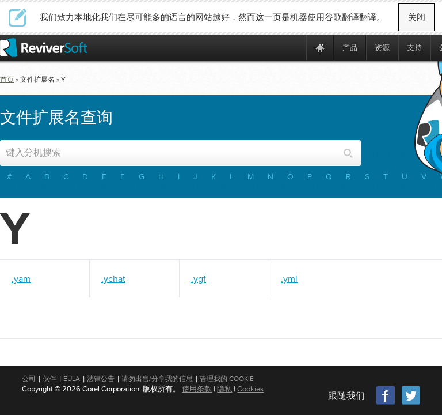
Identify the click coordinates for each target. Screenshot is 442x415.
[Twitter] (411, 403)
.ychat (113, 278)
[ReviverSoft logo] (43, 47)
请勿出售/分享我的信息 (157, 379)
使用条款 (197, 388)
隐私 (224, 388)
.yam (21, 278)
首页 (7, 80)
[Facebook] (386, 403)
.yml (289, 278)
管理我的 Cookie (227, 379)
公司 (29, 379)
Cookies (250, 388)
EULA (71, 379)
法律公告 (101, 379)
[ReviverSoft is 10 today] (294, 48)
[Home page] (320, 48)
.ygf (198, 278)
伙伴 (49, 379)
